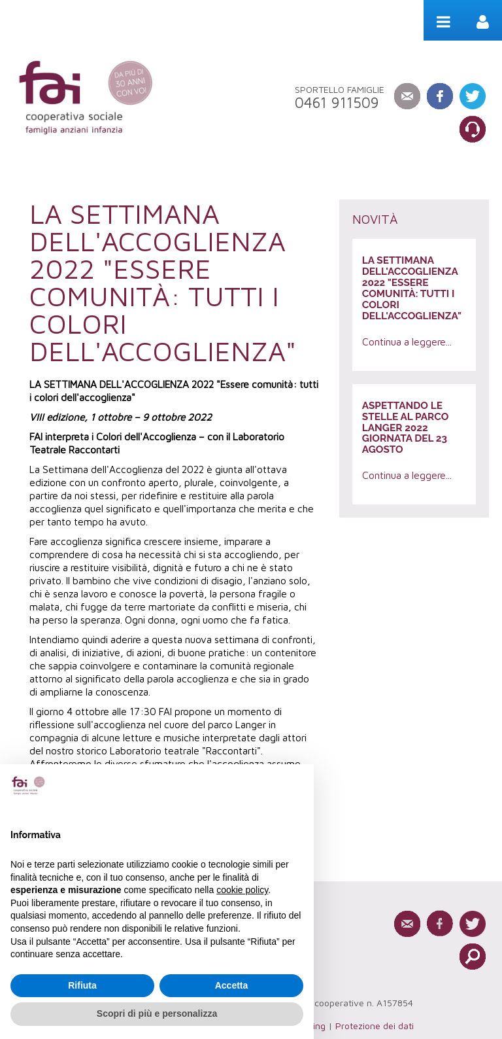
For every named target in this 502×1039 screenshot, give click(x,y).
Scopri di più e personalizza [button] (157, 1013)
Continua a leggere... (407, 341)
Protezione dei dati (374, 1025)
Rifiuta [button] (82, 985)
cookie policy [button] (242, 890)
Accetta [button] (231, 985)
